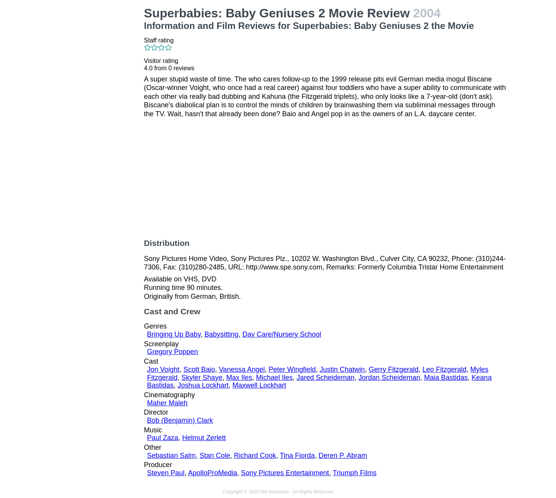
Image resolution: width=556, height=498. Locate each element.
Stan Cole (215, 455)
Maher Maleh (167, 403)
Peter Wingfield (292, 369)
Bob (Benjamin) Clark (180, 420)
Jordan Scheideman (389, 377)
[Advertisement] (97, 122)
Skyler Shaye (201, 377)
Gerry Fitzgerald (394, 369)
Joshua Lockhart (203, 385)
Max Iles (239, 377)
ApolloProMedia (212, 473)
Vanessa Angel (242, 369)
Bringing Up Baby (174, 334)
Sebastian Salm (171, 455)
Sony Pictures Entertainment (285, 473)
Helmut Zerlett (204, 438)
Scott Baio (199, 369)
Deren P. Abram (343, 455)
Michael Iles (274, 377)
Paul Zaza (162, 438)
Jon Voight (163, 369)
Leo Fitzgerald (444, 369)
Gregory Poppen (172, 352)
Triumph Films (354, 473)
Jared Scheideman (325, 377)
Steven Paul (166, 473)
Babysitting (222, 334)
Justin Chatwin (342, 369)
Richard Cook (255, 455)
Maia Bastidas (446, 377)
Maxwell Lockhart (259, 385)
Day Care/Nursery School (281, 334)
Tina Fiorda (297, 455)
